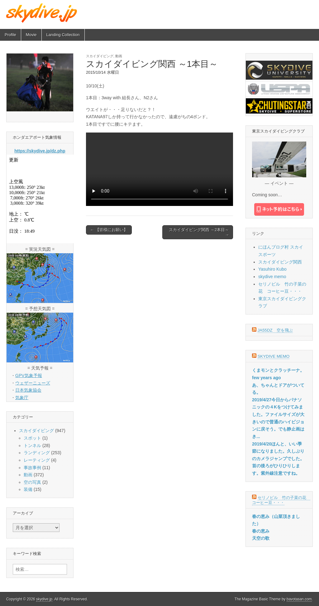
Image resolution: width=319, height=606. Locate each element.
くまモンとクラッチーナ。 (278, 370)
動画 (118, 56)
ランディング (37, 452)
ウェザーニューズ (32, 382)
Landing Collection (63, 34)
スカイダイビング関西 (280, 261)
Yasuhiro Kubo (272, 269)
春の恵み (260, 531)
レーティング (37, 460)
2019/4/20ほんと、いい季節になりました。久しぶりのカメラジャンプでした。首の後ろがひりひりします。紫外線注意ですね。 (278, 458)
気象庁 (21, 397)
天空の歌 (260, 538)
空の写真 (32, 482)
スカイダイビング (99, 56)
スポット (32, 438)
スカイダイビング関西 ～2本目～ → (199, 232)
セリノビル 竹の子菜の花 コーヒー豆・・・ (281, 500)
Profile (10, 34)
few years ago (266, 377)
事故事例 (32, 467)
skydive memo (272, 276)
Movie (31, 34)
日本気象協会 (28, 390)
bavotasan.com (299, 599)
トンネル (32, 445)
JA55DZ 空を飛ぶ (275, 330)
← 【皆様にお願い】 (109, 229)
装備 (28, 489)
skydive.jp (44, 599)
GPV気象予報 (28, 375)
